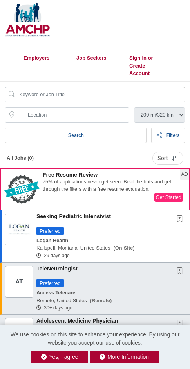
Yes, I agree (59, 357)
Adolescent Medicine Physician (77, 321)
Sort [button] (167, 158)
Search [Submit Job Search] (76, 135)
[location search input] (72, 115)
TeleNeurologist (57, 268)
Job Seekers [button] (91, 58)
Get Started (168, 197)
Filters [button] (168, 135)
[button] (95, 189)
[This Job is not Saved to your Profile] (181, 219)
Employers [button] (36, 58)
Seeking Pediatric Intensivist (73, 216)
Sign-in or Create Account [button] (141, 65)
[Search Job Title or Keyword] (100, 94)
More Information (124, 357)
